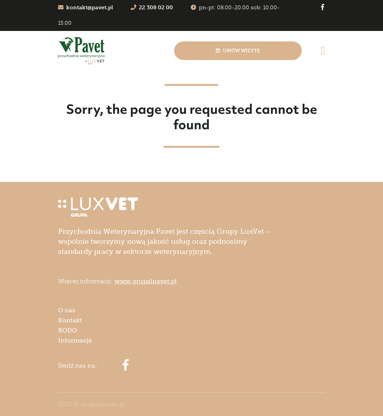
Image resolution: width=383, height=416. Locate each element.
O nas (66, 310)
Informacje (75, 340)
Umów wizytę (238, 50)
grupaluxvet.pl (102, 404)
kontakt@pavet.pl (85, 7)
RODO (67, 330)
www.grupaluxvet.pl (146, 281)
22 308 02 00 (152, 7)
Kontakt (70, 320)
